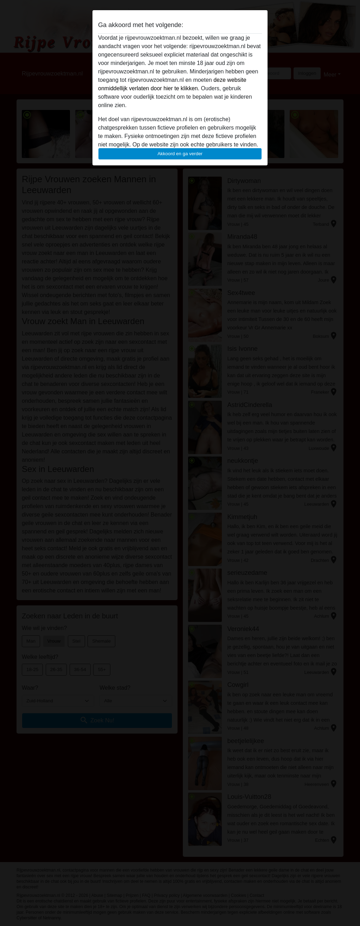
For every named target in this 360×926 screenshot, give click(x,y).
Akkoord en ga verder (180, 153)
